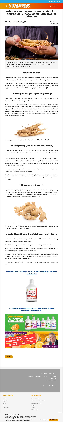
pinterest (49, 385)
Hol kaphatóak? (35, 398)
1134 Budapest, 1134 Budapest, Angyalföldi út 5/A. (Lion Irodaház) (42, 376)
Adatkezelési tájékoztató (36, 403)
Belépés (4, 398)
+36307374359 (53, 378)
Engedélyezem (53, 419)
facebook (40, 385)
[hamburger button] (6, 6)
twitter (46, 385)
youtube (52, 385)
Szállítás (33, 407)
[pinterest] (9, 24)
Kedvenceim (6, 407)
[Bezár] (61, 1)
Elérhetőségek (34, 409)
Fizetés (32, 405)
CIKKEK (58, 1)
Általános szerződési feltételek (38, 401)
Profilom (5, 403)
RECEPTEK (52, 1)
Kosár (4, 405)
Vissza (9, 357)
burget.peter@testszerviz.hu (51, 381)
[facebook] (6, 24)
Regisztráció (6, 401)
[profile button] (53, 6)
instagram (43, 385)
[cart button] (56, 6)
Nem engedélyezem (43, 419)
